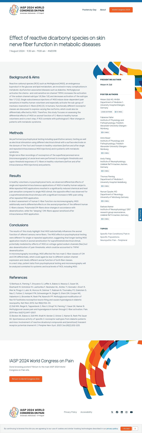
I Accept (126, 429)
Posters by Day (89, 10)
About (103, 10)
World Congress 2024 (121, 10)
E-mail (119, 112)
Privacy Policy (70, 412)
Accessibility (86, 412)
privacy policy (112, 429)
